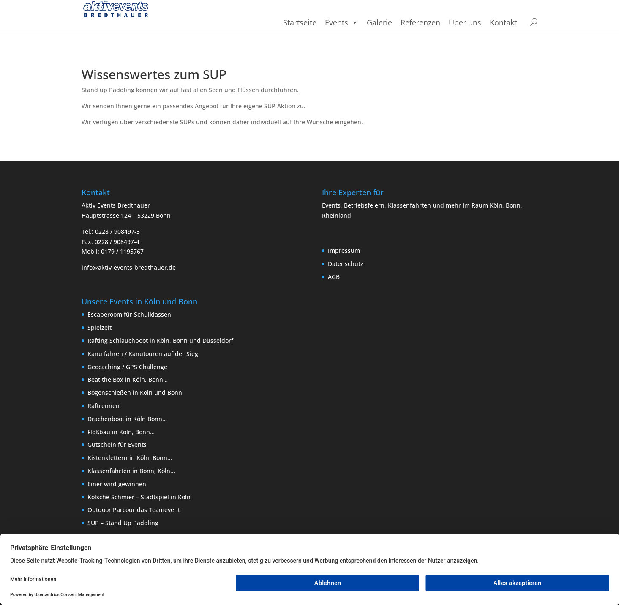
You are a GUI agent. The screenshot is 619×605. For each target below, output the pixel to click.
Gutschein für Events (117, 445)
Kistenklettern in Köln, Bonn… (129, 458)
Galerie (379, 22)
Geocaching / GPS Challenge (127, 367)
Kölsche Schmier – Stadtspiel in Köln (139, 497)
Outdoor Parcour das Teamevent (133, 510)
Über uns (465, 22)
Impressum (344, 250)
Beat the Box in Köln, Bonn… (127, 379)
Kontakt (503, 22)
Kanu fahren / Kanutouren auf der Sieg (142, 354)
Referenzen (420, 22)
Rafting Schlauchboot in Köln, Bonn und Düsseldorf (160, 341)
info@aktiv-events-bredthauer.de (129, 267)
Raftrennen (103, 406)
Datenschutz (345, 264)
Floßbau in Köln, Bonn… (121, 432)
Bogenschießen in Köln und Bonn (134, 393)
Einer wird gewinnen (116, 484)
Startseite (299, 22)
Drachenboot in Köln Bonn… (127, 419)
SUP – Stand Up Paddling (122, 523)
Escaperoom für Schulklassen (129, 314)
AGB (334, 277)
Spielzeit (99, 327)
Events (341, 22)
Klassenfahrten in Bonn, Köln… (131, 471)
